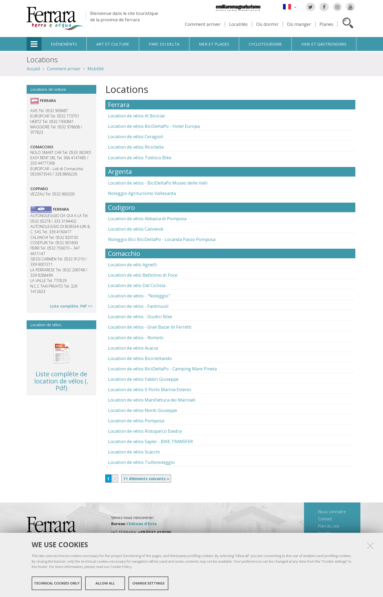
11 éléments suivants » (146, 478)
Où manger (299, 24)
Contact (325, 518)
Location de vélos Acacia (133, 348)
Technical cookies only (57, 583)
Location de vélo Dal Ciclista (136, 285)
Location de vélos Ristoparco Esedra (145, 431)
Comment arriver (202, 24)
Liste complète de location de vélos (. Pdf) (61, 380)
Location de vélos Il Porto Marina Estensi (149, 389)
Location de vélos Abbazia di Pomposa (147, 218)
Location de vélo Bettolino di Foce (142, 275)
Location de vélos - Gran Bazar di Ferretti (150, 327)
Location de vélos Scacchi (134, 452)
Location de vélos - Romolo (136, 337)
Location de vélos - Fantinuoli (138, 306)
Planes (326, 24)
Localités (238, 24)
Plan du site (328, 526)
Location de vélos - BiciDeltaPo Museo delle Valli (158, 183)
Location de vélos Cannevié (135, 229)
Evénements (64, 44)
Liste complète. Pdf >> (71, 306)
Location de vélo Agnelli (132, 264)
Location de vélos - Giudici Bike (140, 316)
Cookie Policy (120, 566)
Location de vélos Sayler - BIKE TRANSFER (150, 441)
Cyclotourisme (265, 44)
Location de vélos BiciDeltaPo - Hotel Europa (154, 126)
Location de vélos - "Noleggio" (139, 296)
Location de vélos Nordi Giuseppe (142, 410)
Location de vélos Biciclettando (140, 358)
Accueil (33, 69)
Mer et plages (214, 44)
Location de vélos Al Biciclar (136, 116)
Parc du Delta (164, 44)
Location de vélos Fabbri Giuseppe (143, 379)
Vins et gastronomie (324, 44)
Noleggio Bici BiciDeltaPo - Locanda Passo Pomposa (161, 239)
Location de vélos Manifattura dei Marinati (151, 400)
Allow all (105, 583)
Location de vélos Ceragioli (135, 136)
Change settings (148, 583)
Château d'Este (141, 523)
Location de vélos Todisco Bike (139, 157)
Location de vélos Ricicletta (136, 147)
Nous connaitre (332, 511)
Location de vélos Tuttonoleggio (141, 462)
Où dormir (267, 24)
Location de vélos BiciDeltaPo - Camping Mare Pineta (162, 369)
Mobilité (96, 69)
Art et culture (112, 44)
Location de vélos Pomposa (136, 421)
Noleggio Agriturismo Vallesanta (142, 193)
